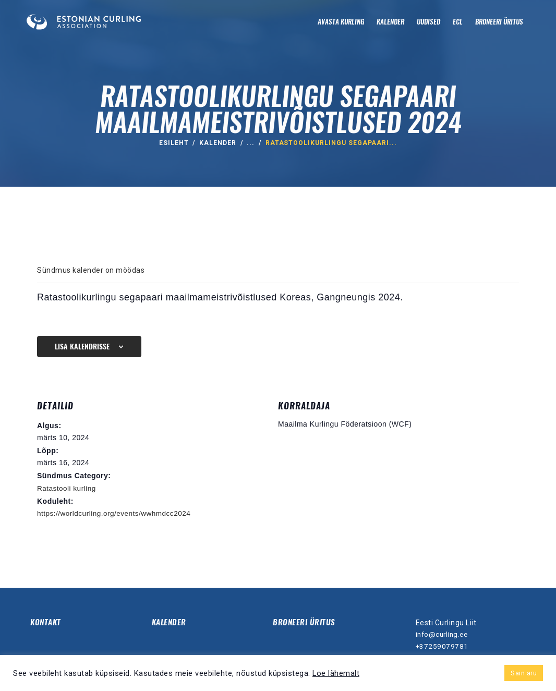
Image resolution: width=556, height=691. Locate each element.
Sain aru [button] (524, 673)
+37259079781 (442, 645)
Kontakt (46, 621)
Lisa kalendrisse (82, 346)
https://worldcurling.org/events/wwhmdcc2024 (116, 513)
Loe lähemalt (335, 673)
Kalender (217, 143)
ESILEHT (174, 143)
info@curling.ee (444, 633)
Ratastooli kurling (67, 488)
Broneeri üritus (305, 621)
